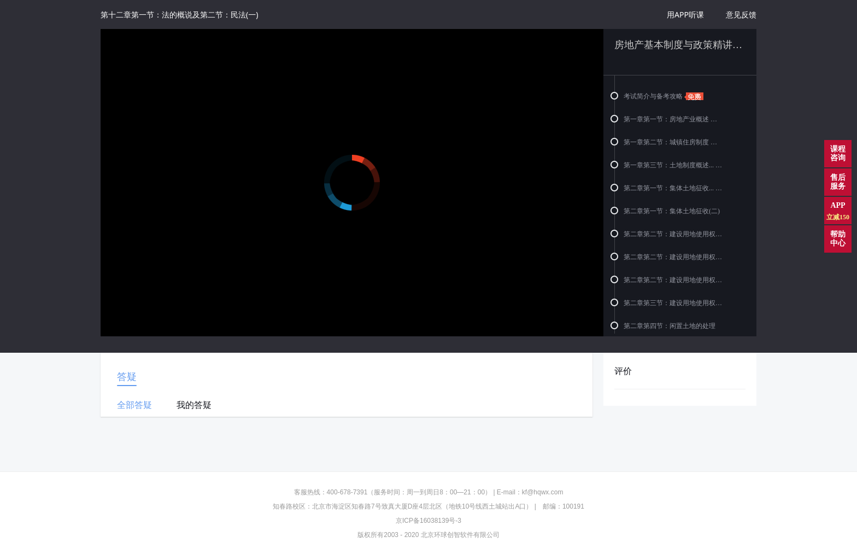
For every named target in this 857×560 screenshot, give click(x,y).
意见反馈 (741, 14)
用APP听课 (685, 14)
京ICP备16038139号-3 (428, 520)
